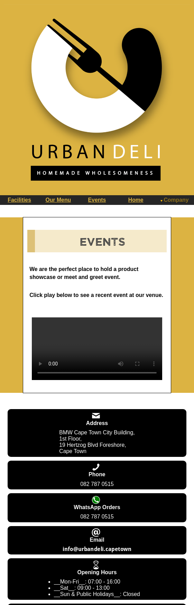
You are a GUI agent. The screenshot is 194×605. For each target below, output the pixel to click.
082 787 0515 (97, 484)
